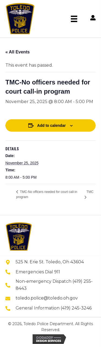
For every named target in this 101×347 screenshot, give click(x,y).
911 (57, 271)
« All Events (17, 52)
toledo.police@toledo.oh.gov (47, 298)
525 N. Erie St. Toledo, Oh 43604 (50, 261)
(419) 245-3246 (76, 308)
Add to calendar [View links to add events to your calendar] (51, 125)
